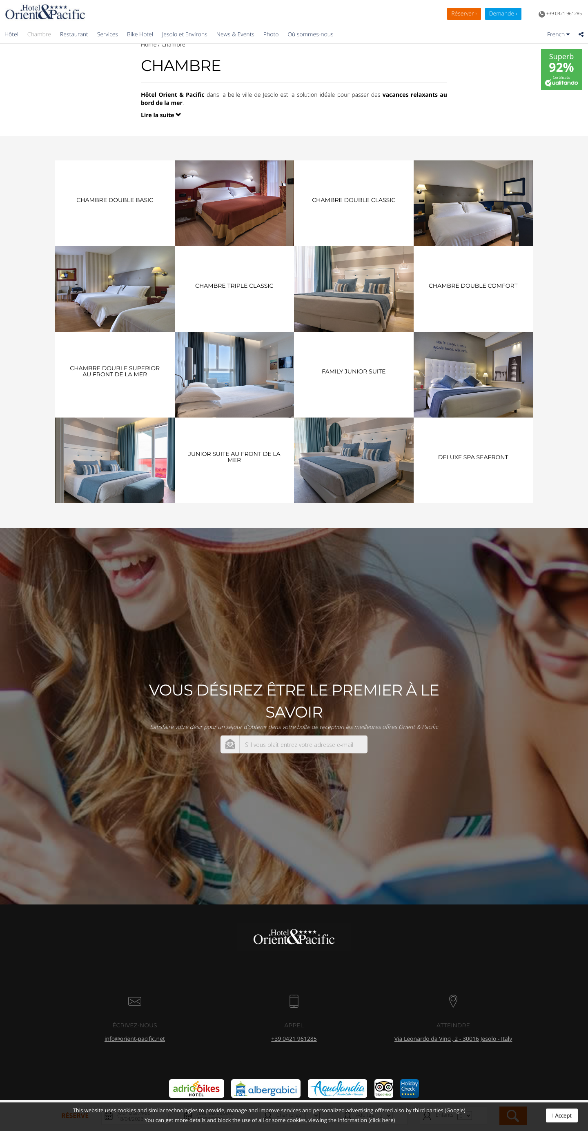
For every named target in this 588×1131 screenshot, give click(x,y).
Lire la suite (161, 115)
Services (107, 34)
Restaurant (74, 34)
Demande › (503, 14)
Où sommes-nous (310, 34)
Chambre (39, 34)
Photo (271, 34)
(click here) (381, 1120)
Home (148, 45)
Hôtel (11, 34)
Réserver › (464, 14)
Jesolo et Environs (184, 34)
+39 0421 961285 (560, 14)
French (558, 34)
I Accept (562, 1115)
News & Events (235, 34)
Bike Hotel (140, 34)
